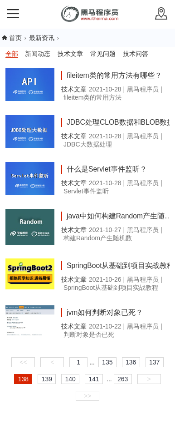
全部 (11, 53)
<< (23, 362)
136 (131, 362)
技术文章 (70, 53)
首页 (15, 37)
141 (93, 379)
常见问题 (103, 53)
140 (70, 379)
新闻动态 (37, 53)
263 (122, 379)
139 (47, 379)
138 (23, 379)
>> (87, 396)
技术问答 (135, 53)
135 (107, 362)
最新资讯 (41, 37)
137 (154, 362)
